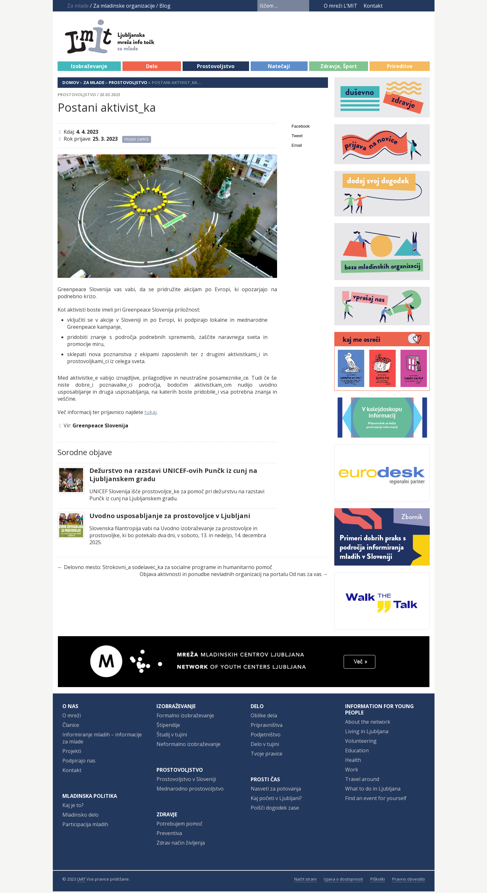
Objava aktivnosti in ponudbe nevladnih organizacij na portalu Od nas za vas (231, 575)
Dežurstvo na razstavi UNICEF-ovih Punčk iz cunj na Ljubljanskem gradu (173, 476)
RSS (425, 5)
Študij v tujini (172, 736)
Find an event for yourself (376, 799)
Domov (70, 84)
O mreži (71, 717)
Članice (70, 726)
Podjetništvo (266, 736)
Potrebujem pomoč (180, 825)
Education (357, 752)
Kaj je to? (73, 806)
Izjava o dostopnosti (343, 880)
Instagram (414, 5)
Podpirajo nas (78, 762)
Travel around (362, 780)
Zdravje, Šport (338, 67)
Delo (151, 67)
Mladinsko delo (80, 816)
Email (297, 146)
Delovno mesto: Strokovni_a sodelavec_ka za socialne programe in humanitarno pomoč (168, 568)
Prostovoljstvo (215, 67)
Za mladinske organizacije (124, 5)
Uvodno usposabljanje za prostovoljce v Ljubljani (169, 517)
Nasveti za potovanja (276, 790)
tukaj (150, 413)
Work (351, 771)
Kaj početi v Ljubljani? (276, 799)
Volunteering (361, 742)
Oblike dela (264, 717)
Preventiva (169, 834)
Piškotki (377, 880)
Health (353, 761)
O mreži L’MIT (340, 5)
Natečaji (279, 67)
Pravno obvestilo (408, 880)
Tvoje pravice (266, 755)
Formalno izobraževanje (185, 717)
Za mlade (93, 84)
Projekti (71, 752)
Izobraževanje (89, 67)
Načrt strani (305, 880)
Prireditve (400, 67)
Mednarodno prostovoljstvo (190, 790)
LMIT (81, 880)
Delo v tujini (265, 745)
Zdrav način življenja (181, 844)
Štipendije (168, 726)
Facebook (391, 5)
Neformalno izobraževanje (188, 745)
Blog (164, 5)
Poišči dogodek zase (275, 809)
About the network (367, 723)
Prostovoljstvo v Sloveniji (186, 780)
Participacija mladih (85, 825)
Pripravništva (266, 726)
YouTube (402, 5)
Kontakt (373, 5)
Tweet (297, 137)
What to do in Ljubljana (372, 790)
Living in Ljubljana (366, 732)
